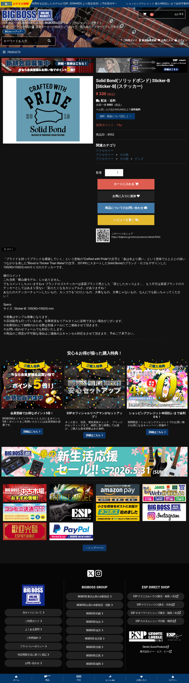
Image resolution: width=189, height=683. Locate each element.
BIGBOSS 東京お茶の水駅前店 (93, 596)
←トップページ (94, 547)
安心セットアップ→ (14, 31)
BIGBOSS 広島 (93, 655)
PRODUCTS (11, 52)
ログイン (180, 40)
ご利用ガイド (129, 40)
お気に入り (165, 40)
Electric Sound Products (156, 646)
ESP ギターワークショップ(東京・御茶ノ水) (156, 612)
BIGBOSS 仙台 (93, 621)
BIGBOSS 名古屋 (93, 638)
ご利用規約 (32, 637)
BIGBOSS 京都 (93, 647)
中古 (78, 678)
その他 (124, 154)
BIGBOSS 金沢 (93, 630)
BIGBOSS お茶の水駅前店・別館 (93, 604)
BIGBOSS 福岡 (93, 663)
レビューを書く (126, 220)
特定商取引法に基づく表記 (32, 654)
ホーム (16, 679)
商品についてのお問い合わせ (126, 208)
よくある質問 (32, 629)
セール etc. (110, 678)
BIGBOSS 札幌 (93, 613)
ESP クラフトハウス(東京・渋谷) (156, 604)
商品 (47, 678)
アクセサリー (105, 150)
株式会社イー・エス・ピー (156, 651)
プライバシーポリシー (32, 646)
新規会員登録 (147, 40)
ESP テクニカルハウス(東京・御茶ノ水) (155, 596)
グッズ (139, 159)
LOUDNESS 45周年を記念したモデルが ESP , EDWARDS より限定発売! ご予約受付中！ (82, 3)
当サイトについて (32, 612)
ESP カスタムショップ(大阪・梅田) (156, 621)
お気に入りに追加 (126, 196)
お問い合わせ (32, 663)
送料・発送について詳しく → (115, 116)
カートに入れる (126, 184)
